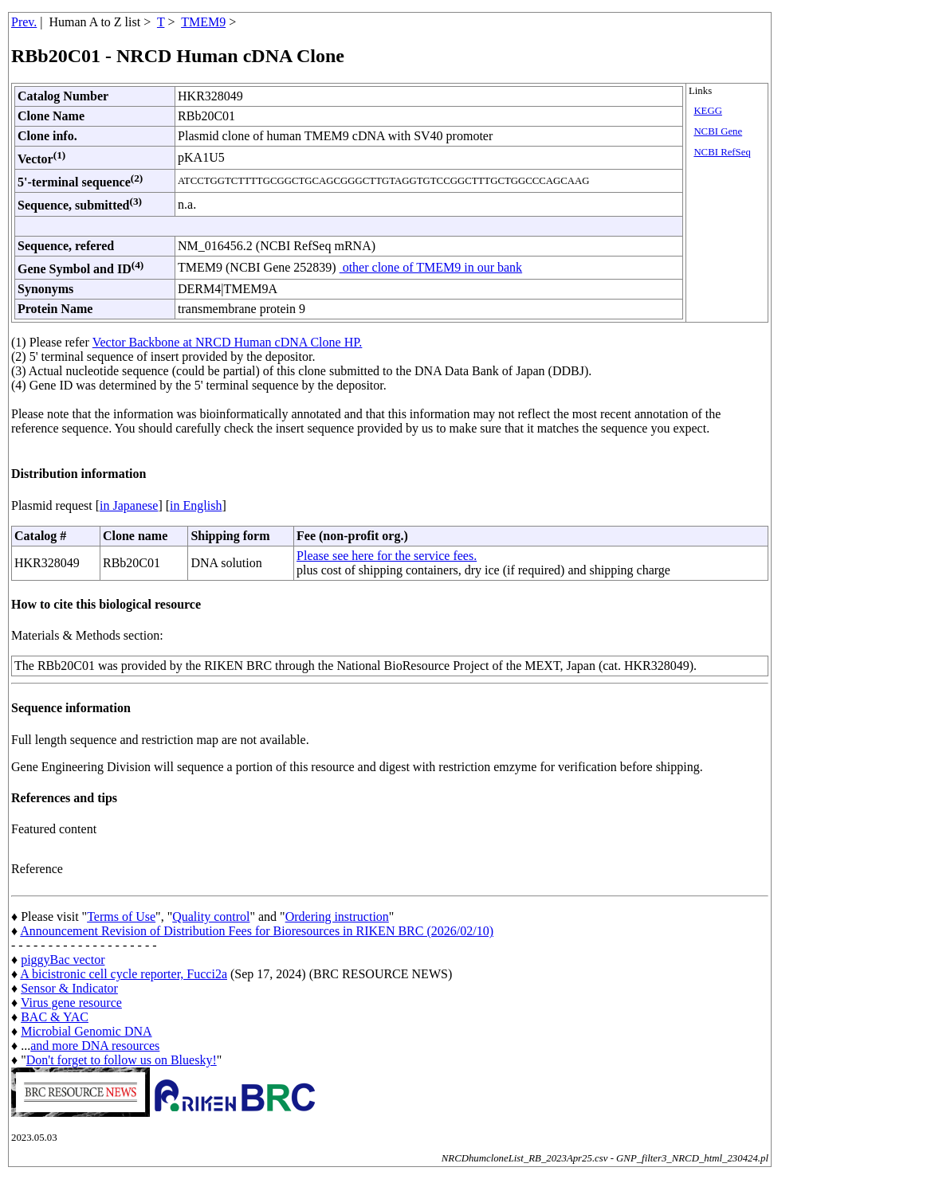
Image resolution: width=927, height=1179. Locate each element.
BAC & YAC (54, 1017)
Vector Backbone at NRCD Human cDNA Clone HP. (227, 342)
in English (196, 505)
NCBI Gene (717, 131)
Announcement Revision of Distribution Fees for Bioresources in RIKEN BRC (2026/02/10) (256, 931)
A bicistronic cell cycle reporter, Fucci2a (123, 974)
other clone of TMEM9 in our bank (431, 267)
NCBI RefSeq (721, 152)
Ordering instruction (337, 916)
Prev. (24, 22)
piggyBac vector (62, 959)
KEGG (707, 110)
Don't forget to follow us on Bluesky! (121, 1060)
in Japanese (129, 505)
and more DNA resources (94, 1045)
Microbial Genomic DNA (86, 1031)
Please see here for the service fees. (387, 555)
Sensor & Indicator (69, 988)
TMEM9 (203, 22)
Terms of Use (121, 916)
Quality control (210, 916)
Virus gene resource (71, 1002)
